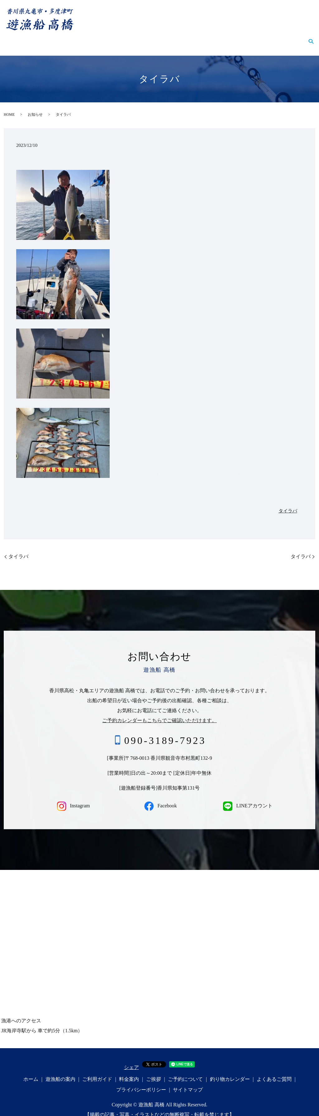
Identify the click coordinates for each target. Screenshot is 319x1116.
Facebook (159, 797)
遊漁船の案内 (52, 37)
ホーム (19, 37)
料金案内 (126, 37)
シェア (131, 1058)
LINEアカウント (246, 797)
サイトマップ (188, 1080)
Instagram (72, 797)
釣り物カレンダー (236, 37)
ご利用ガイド (92, 37)
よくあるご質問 (283, 37)
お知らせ (35, 106)
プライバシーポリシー (141, 1080)
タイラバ (288, 502)
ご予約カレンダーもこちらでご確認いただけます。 (159, 711)
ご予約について (188, 37)
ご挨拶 (153, 37)
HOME (9, 106)
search (311, 38)
